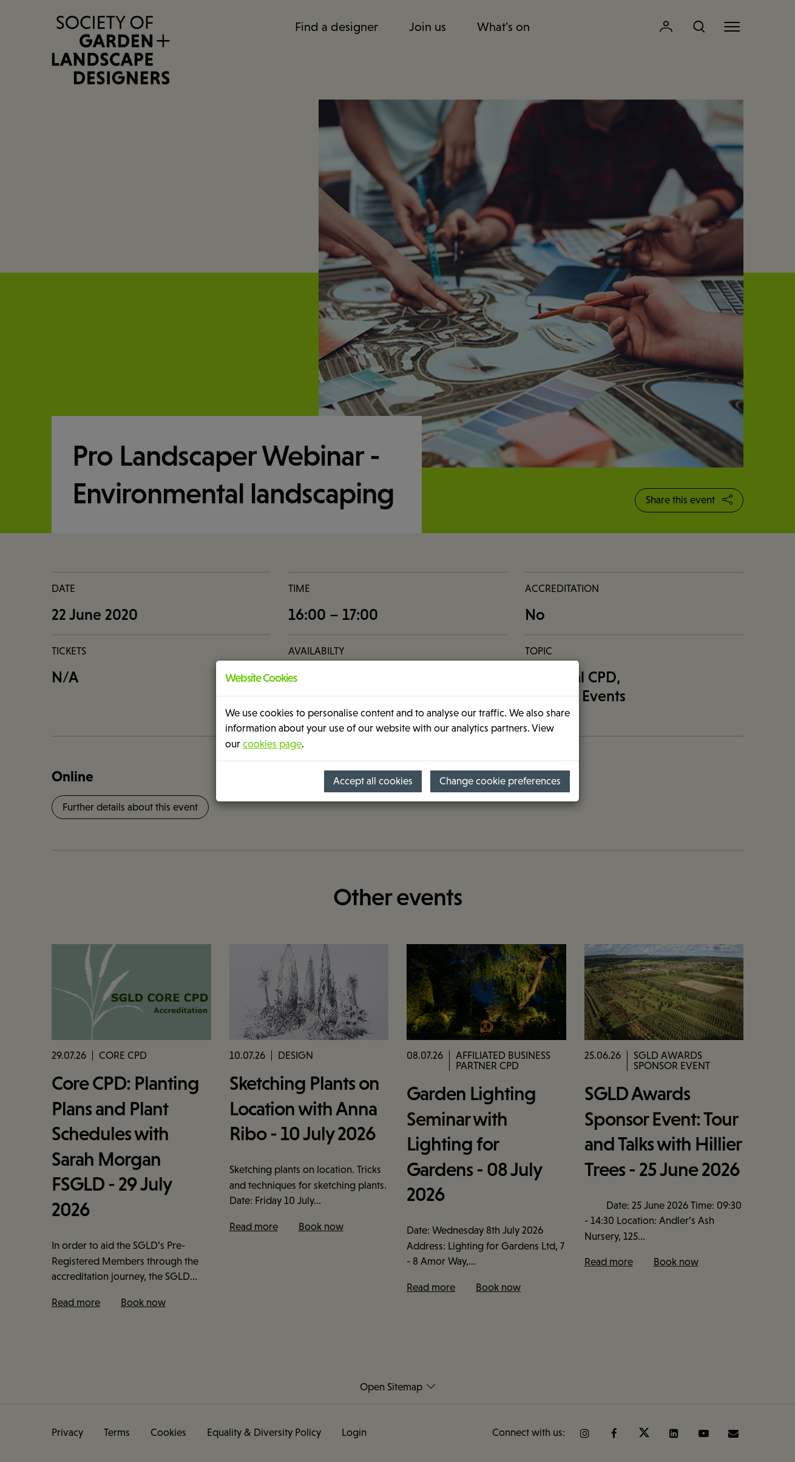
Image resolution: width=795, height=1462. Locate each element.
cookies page (272, 744)
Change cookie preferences (500, 781)
